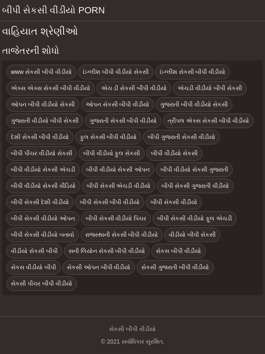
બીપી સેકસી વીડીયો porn (53, 10)
